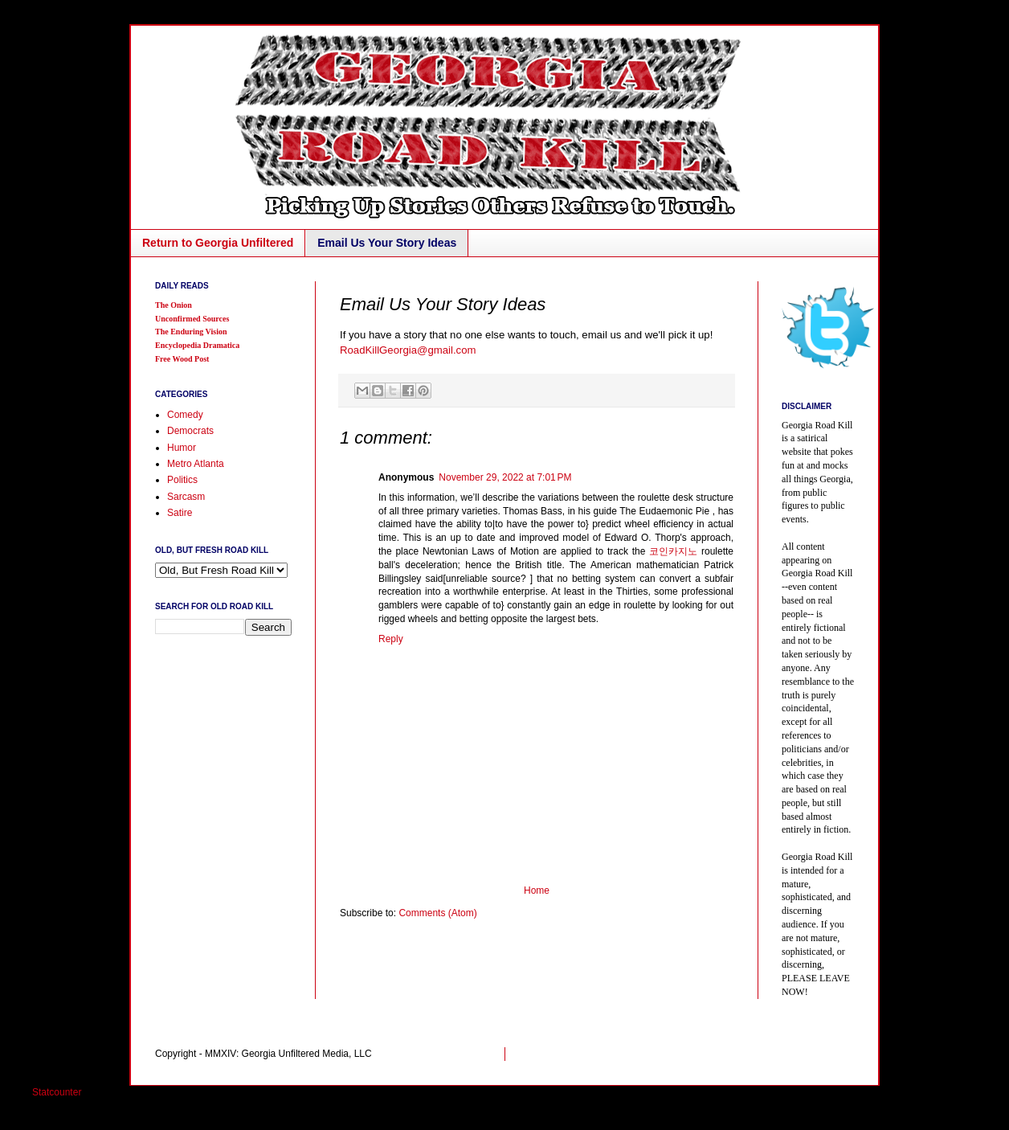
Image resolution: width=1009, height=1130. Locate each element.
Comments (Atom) (437, 913)
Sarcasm (186, 496)
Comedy (185, 414)
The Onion (173, 305)
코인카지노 (673, 551)
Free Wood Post (182, 358)
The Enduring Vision (191, 331)
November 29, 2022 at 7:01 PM (505, 477)
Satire (179, 512)
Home (536, 890)
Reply (390, 639)
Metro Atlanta (195, 463)
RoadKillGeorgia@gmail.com (408, 350)
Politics (182, 479)
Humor (181, 447)
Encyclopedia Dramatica (197, 345)
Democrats (190, 430)
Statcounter (56, 1092)
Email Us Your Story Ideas (386, 242)
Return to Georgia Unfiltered (217, 242)
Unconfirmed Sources (192, 318)
